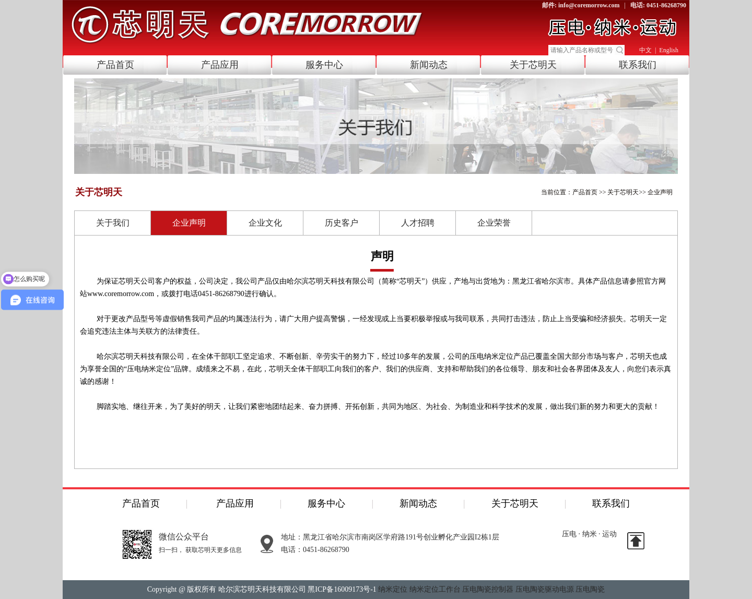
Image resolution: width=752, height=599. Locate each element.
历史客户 (341, 222)
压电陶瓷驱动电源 (544, 589)
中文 (645, 50)
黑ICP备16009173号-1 (342, 589)
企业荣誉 (494, 222)
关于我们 (113, 222)
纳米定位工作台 (435, 589)
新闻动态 (429, 65)
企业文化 (265, 222)
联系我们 (637, 65)
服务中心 (324, 65)
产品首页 (115, 65)
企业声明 (660, 192)
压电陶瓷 (590, 589)
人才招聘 (417, 222)
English (668, 50)
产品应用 (220, 65)
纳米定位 (392, 589)
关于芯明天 (533, 65)
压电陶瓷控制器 (487, 589)
